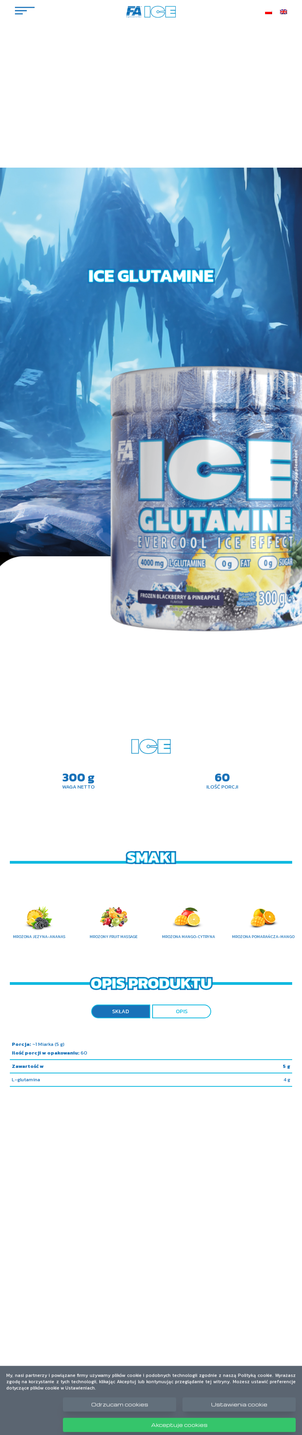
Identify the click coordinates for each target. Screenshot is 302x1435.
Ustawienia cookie (239, 1410)
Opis (182, 1011)
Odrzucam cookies (119, 1410)
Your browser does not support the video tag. (151, 717)
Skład (120, 1011)
